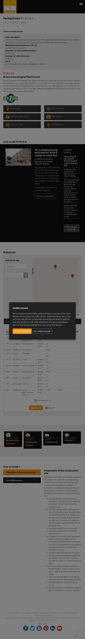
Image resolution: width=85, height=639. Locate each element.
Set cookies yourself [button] (42, 331)
